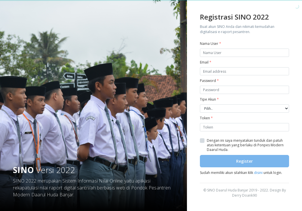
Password (209, 80)
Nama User (210, 43)
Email (205, 62)
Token (206, 118)
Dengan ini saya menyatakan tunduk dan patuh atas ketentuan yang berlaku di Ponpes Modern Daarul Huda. (245, 145)
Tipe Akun (209, 99)
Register (244, 161)
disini (258, 172)
